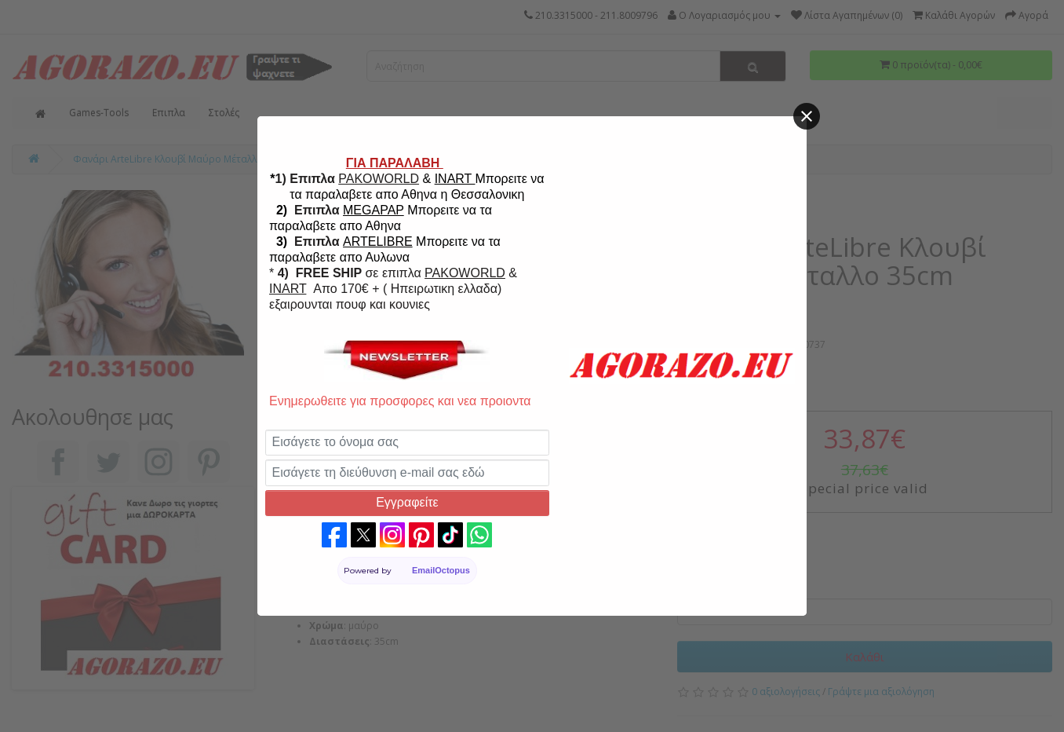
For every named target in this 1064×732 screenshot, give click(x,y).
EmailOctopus (441, 570)
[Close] (806, 116)
